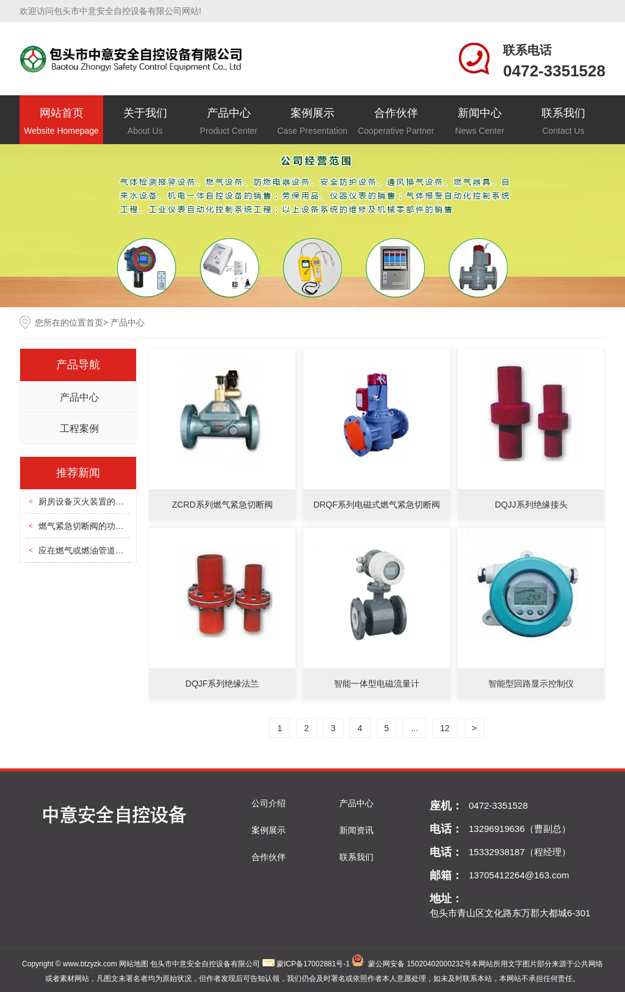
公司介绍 (268, 803)
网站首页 (61, 122)
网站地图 (133, 964)
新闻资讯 (356, 830)
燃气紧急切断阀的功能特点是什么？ (106, 526)
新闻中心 (479, 122)
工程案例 (79, 428)
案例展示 (312, 122)
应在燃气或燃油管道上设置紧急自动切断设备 (123, 550)
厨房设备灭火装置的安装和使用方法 (106, 501)
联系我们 (563, 122)
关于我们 (145, 122)
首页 (94, 322)
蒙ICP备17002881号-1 (313, 964)
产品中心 (228, 122)
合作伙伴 (396, 122)
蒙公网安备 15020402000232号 (419, 964)
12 (445, 728)
